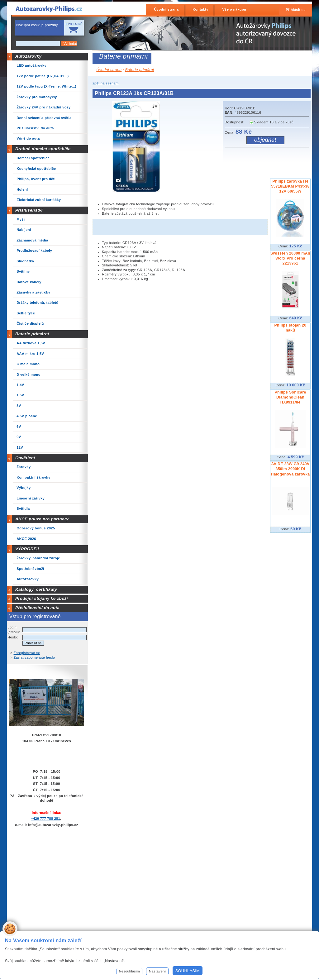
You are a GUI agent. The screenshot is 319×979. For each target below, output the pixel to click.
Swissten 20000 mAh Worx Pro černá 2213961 (290, 258)
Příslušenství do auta (37, 607)
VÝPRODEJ (27, 549)
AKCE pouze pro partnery (42, 519)
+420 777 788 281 (45, 818)
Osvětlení (25, 458)
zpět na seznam (106, 83)
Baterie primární (32, 334)
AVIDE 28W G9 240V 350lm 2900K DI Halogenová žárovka (290, 469)
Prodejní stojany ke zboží (41, 598)
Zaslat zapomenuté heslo (34, 657)
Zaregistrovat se (27, 653)
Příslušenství (29, 210)
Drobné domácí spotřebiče (43, 148)
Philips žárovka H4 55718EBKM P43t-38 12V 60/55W (290, 186)
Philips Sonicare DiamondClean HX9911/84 (290, 397)
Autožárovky (28, 56)
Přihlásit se (296, 10)
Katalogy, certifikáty (36, 589)
